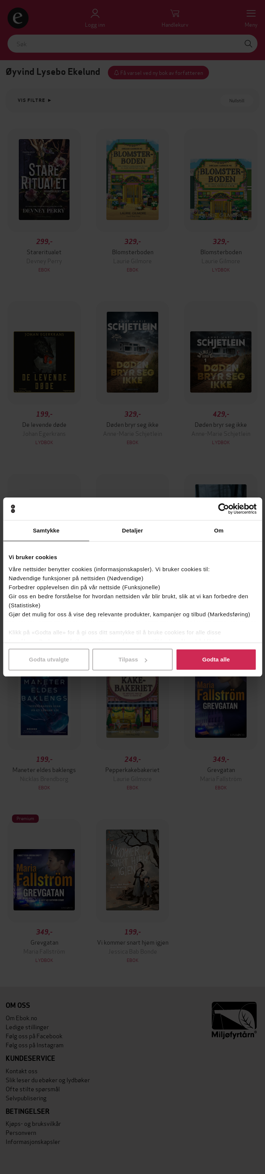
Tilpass (132, 659)
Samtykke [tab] (46, 530)
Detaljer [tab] (132, 530)
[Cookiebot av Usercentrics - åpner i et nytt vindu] (223, 508)
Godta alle (216, 659)
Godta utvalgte (49, 659)
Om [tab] (219, 530)
